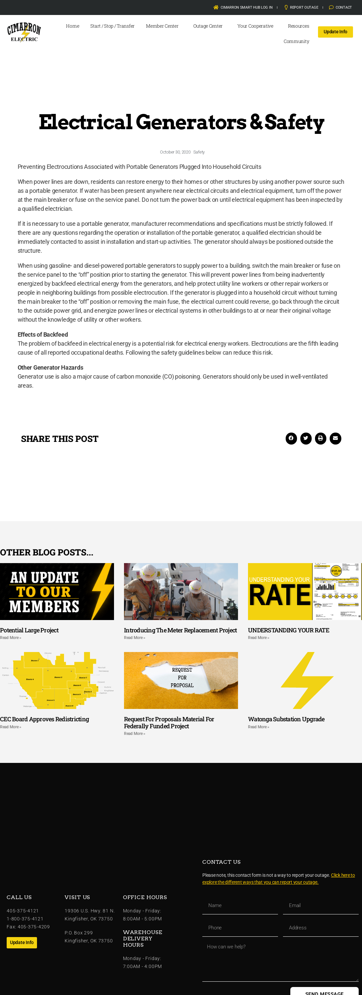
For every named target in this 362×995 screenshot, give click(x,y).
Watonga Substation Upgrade (286, 719)
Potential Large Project (29, 630)
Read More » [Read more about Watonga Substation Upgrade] (258, 727)
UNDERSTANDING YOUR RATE (288, 630)
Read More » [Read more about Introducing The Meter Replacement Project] (134, 637)
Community (298, 41)
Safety (199, 152)
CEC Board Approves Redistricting (44, 719)
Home (72, 26)
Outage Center (209, 26)
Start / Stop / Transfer (112, 26)
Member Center (164, 26)
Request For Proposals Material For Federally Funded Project (169, 722)
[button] (291, 439)
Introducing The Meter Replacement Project (180, 630)
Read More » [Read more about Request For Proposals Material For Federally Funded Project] (134, 733)
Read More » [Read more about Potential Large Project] (10, 637)
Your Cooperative (257, 26)
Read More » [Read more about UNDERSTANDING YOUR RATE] (258, 637)
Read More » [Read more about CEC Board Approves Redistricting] (10, 727)
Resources (300, 26)
